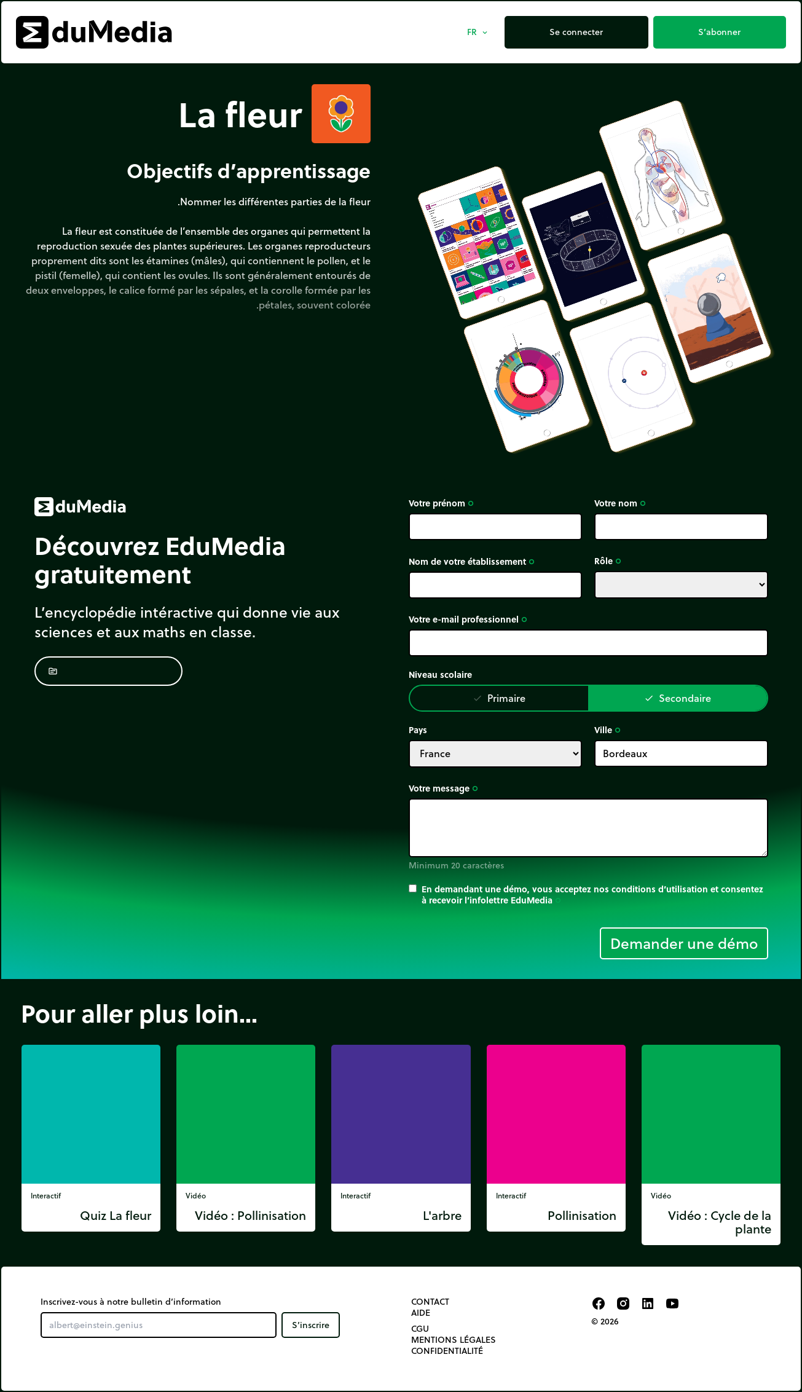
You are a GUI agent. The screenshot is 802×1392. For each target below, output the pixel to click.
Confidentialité (447, 1351)
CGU (420, 1329)
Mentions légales (453, 1340)
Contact (430, 1302)
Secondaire (677, 698)
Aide (420, 1313)
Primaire (499, 698)
